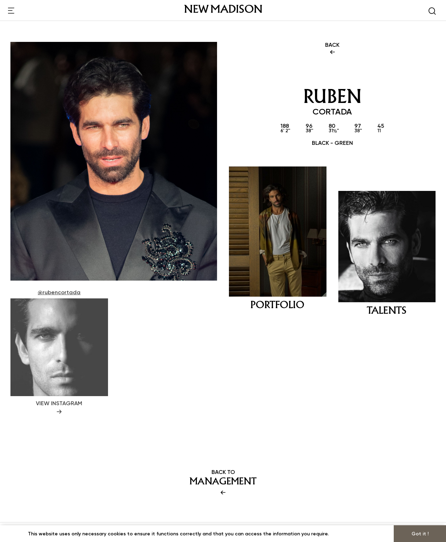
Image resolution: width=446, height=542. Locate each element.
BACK (332, 49)
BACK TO (223, 482)
